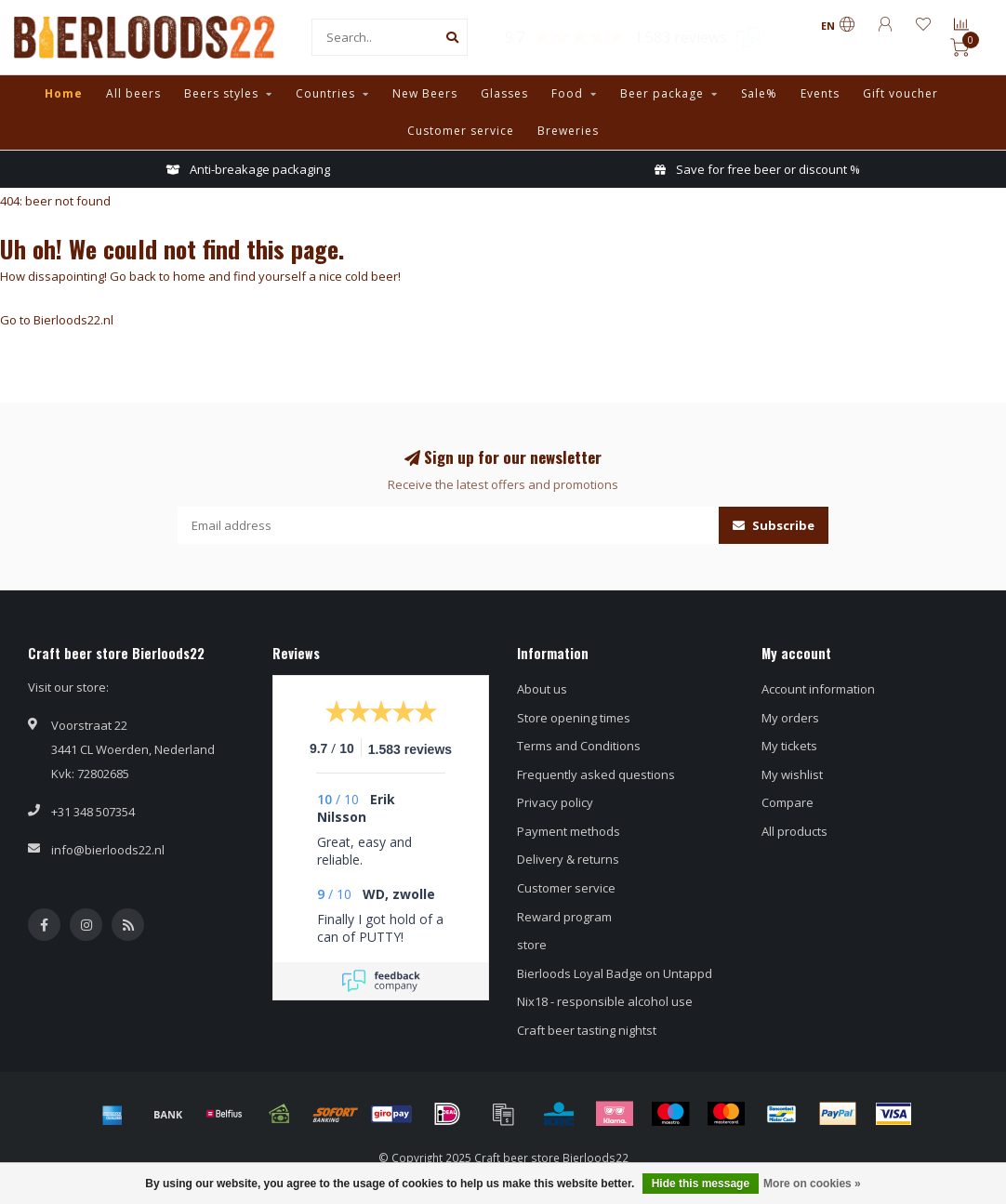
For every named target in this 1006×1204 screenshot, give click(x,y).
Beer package (662, 93)
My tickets (789, 745)
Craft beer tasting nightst (586, 1030)
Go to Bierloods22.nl (56, 319)
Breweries (568, 131)
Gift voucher (900, 93)
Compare (787, 802)
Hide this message (700, 1183)
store (532, 944)
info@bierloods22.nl (108, 849)
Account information (818, 689)
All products (794, 831)
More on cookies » (812, 1183)
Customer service (460, 131)
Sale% (759, 93)
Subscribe (773, 525)
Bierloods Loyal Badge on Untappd (614, 973)
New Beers (424, 93)
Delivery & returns (568, 859)
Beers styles (221, 93)
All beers (133, 93)
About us (542, 689)
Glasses (504, 93)
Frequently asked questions (596, 774)
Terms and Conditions (579, 745)
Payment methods (568, 831)
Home (64, 93)
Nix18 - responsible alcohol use (605, 1001)
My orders (790, 717)
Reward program (564, 916)
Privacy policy (555, 802)
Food (567, 93)
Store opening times (573, 717)
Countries (325, 93)
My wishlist (792, 774)
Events (820, 93)
